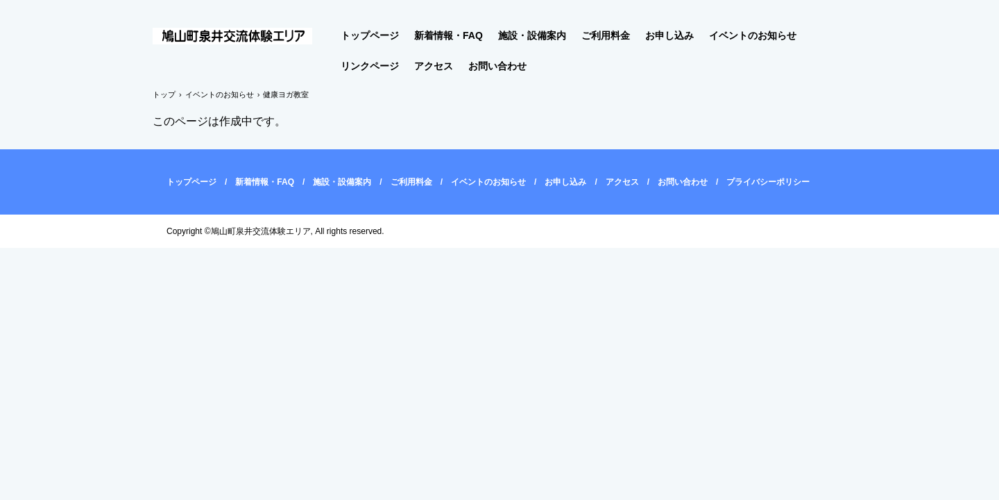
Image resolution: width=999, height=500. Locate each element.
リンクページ (370, 66)
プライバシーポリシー (768, 182)
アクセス (433, 66)
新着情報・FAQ (448, 35)
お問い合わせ (497, 66)
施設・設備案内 (532, 35)
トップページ (370, 35)
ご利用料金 (605, 35)
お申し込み (669, 35)
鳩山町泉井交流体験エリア (241, 37)
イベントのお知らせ (752, 35)
